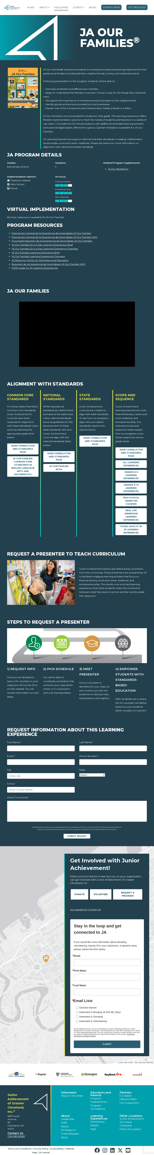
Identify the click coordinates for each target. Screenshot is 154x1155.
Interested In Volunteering (93, 1021)
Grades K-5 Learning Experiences (131, 475)
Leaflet (120, 1062)
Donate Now (111, 7)
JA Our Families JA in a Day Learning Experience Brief (42, 244)
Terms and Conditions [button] (20, 1148)
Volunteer (101, 894)
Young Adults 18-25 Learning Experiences (131, 529)
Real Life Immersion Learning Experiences (131, 515)
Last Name (86, 742)
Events (77, 7)
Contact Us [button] (15, 1133)
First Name (14, 742)
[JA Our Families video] (77, 334)
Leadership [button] (67, 1119)
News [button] (64, 1137)
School (11, 783)
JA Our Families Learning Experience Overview (38, 256)
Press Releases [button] (70, 1133)
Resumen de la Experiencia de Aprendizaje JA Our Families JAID (48, 264)
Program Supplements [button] (98, 1100)
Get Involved (137, 7)
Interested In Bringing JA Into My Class (100, 1012)
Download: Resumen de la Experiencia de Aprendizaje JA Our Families (52, 240)
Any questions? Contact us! (85, 909)
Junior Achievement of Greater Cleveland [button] (132, 1122)
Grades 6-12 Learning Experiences (131, 488)
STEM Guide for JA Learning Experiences (35, 268)
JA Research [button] (68, 1130)
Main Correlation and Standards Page (23, 448)
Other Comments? (18, 797)
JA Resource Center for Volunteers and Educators (40, 260)
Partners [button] (126, 1092)
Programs (61, 7)
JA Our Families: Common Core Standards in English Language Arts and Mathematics (22, 466)
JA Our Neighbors (118, 169)
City (9, 769)
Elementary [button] (97, 1121)
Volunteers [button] (68, 1092)
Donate (79, 894)
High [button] (93, 1129)
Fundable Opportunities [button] (128, 1097)
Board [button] (64, 1126)
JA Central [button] (44, 1152)
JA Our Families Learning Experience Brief (36, 252)
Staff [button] (64, 1122)
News (92, 7)
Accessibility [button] (57, 1148)
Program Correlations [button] (97, 1107)
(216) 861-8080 (16, 1136)
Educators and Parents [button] (100, 1094)
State (82, 769)
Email (11, 756)
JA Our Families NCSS (59, 468)
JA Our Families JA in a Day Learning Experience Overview (45, 248)
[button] (48, 7)
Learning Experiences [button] (99, 1117)
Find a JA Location (130, 1129)
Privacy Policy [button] (41, 1148)
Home (31, 7)
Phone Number (89, 756)
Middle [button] (94, 1125)
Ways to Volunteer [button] (72, 1095)
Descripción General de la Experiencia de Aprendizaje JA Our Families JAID (54, 237)
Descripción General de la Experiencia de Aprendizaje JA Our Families (51, 233)
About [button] (65, 1116)
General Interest (88, 1007)
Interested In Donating (91, 1016)
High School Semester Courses (131, 500)
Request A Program (127, 894)
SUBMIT (107, 1044)
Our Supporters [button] (129, 1102)
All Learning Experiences (131, 464)
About (43, 7)
